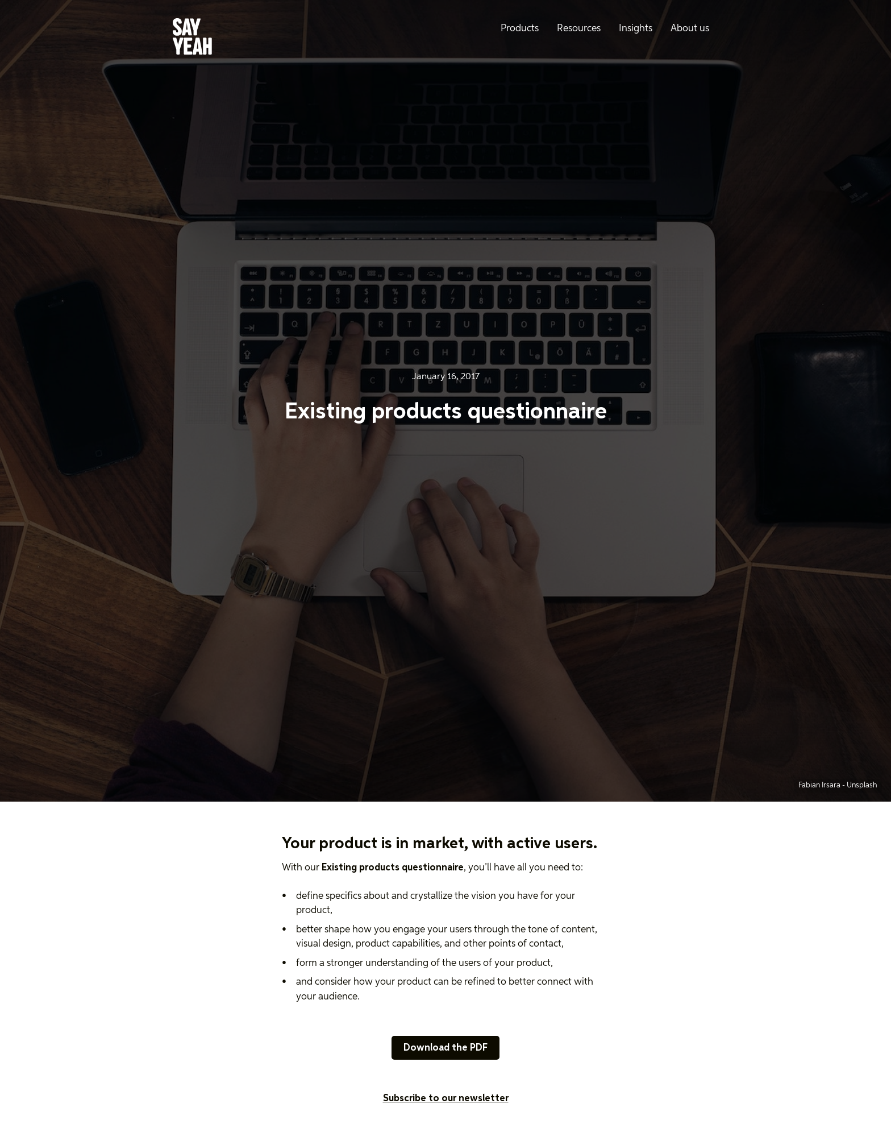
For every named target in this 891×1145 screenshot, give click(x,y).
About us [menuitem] (690, 29)
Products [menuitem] (520, 29)
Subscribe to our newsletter (446, 1098)
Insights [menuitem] (635, 29)
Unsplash (862, 785)
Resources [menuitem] (579, 29)
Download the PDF (445, 1048)
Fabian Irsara (820, 785)
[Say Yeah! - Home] (192, 38)
